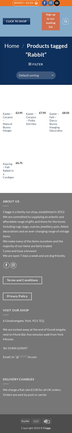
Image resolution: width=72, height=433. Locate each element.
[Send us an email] (57, 3)
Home (11, 46)
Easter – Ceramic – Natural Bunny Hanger (8, 122)
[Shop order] (36, 75)
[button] (26, 3)
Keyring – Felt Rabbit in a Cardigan (8, 170)
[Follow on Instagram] (51, 3)
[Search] (66, 21)
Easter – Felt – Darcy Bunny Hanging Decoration (56, 122)
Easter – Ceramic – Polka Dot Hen (31, 118)
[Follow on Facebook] (44, 3)
